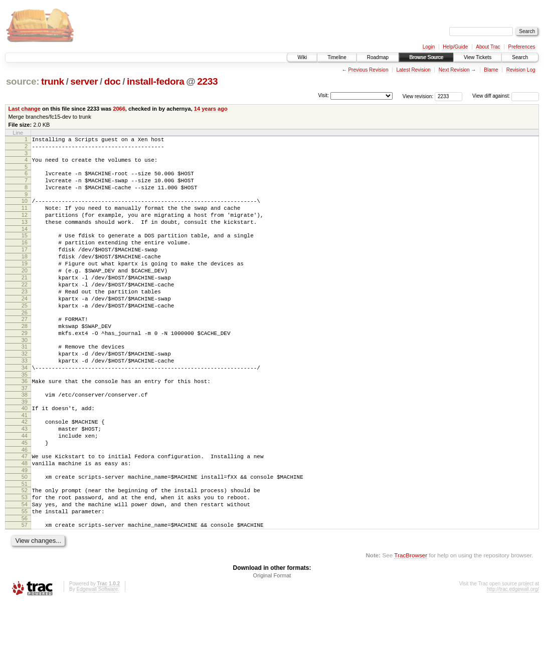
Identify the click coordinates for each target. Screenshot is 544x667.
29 (25, 368)
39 (25, 447)
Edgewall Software (97, 653)
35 (25, 417)
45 (25, 494)
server (84, 81)
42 (25, 468)
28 (25, 359)
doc (112, 81)
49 (25, 526)
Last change (25, 109)
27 (25, 351)
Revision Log (520, 70)
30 (25, 376)
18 (25, 276)
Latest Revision (413, 70)
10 (25, 210)
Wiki (302, 57)
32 (25, 391)
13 (25, 235)
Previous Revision (368, 70)
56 (25, 581)
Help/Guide (455, 47)
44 (25, 485)
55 (25, 573)
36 (25, 423)
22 (25, 310)
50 (25, 532)
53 (25, 556)
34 (25, 408)
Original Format (272, 640)
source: (22, 81)
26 (25, 344)
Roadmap (378, 57)
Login (429, 47)
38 (25, 438)
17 (25, 267)
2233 (207, 81)
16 (25, 259)
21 (25, 301)
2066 (119, 109)
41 (25, 462)
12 (25, 227)
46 (25, 502)
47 (25, 509)
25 (25, 335)
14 (25, 244)
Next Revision (454, 70)
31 (25, 383)
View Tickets (477, 57)
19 (25, 284)
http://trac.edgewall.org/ (513, 653)
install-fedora (156, 81)
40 (25, 453)
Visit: (323, 95)
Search (520, 57)
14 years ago (211, 109)
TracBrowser (410, 619)
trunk (52, 81)
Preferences (521, 47)
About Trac (488, 47)
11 (25, 218)
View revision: (418, 96)
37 (25, 432)
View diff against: (505, 96)
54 (25, 564)
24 (25, 327)
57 (25, 588)
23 (25, 318)
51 (25, 541)
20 (25, 293)
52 (25, 547)
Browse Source (426, 57)
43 (25, 477)
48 (25, 517)
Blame (491, 70)
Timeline (336, 57)
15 (25, 250)
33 (25, 400)
